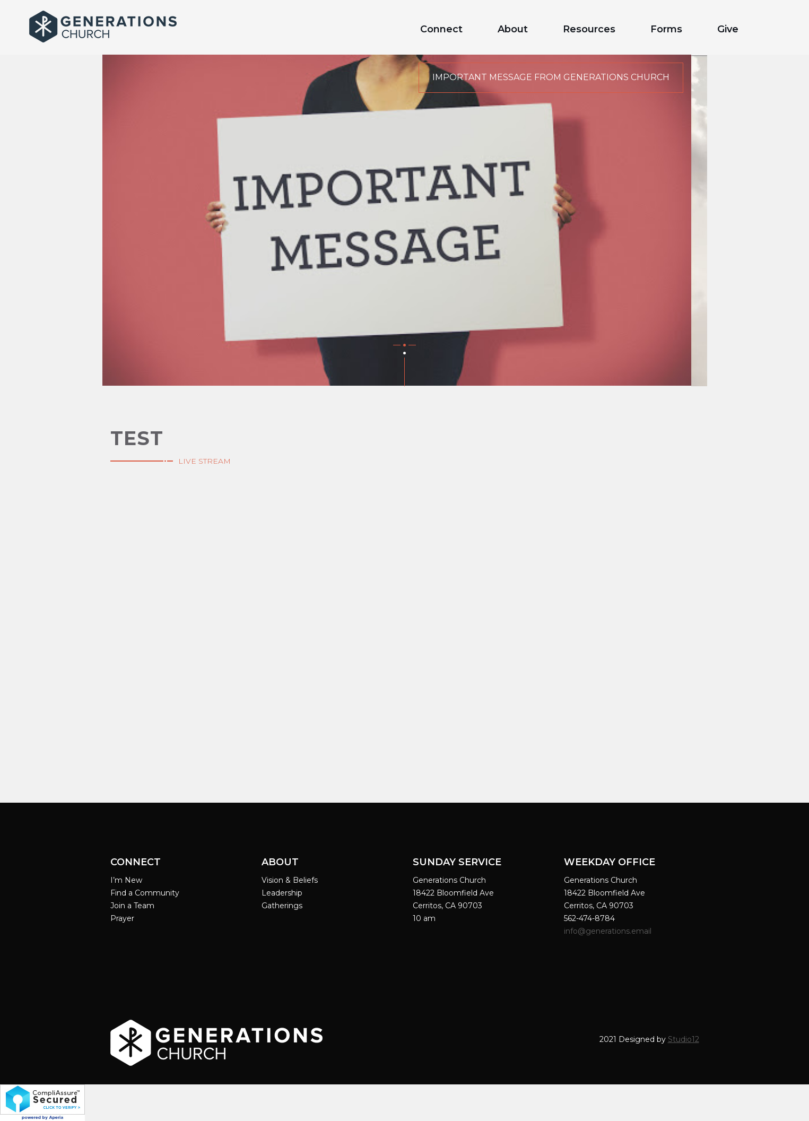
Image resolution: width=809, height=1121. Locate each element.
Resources (589, 29)
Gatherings (282, 905)
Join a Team (132, 905)
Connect (441, 29)
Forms (666, 29)
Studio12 (683, 1039)
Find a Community (144, 893)
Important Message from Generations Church (550, 77)
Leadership (282, 893)
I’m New (126, 880)
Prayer (122, 918)
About (513, 29)
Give (727, 29)
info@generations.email (609, 931)
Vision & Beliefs (290, 880)
